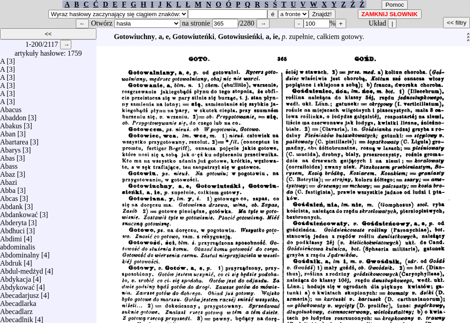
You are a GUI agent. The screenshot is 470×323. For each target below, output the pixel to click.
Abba (8, 188)
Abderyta (13, 220)
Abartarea (14, 140)
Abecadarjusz (19, 293)
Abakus (11, 123)
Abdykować (17, 285)
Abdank (11, 204)
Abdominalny (19, 253)
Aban (8, 131)
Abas (7, 156)
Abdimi (11, 236)
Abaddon (13, 115)
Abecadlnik (16, 317)
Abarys (10, 148)
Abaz (7, 172)
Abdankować (19, 212)
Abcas (9, 196)
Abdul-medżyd (21, 269)
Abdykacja (15, 277)
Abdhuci (12, 228)
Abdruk (11, 261)
